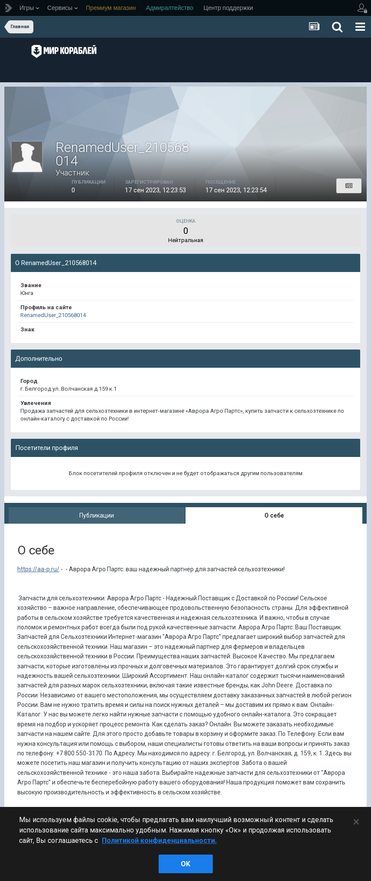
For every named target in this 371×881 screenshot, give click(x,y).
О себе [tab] (274, 515)
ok (185, 864)
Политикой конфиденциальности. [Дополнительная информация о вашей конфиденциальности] (159, 840)
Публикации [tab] (96, 515)
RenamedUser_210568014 (53, 315)
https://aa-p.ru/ (38, 569)
